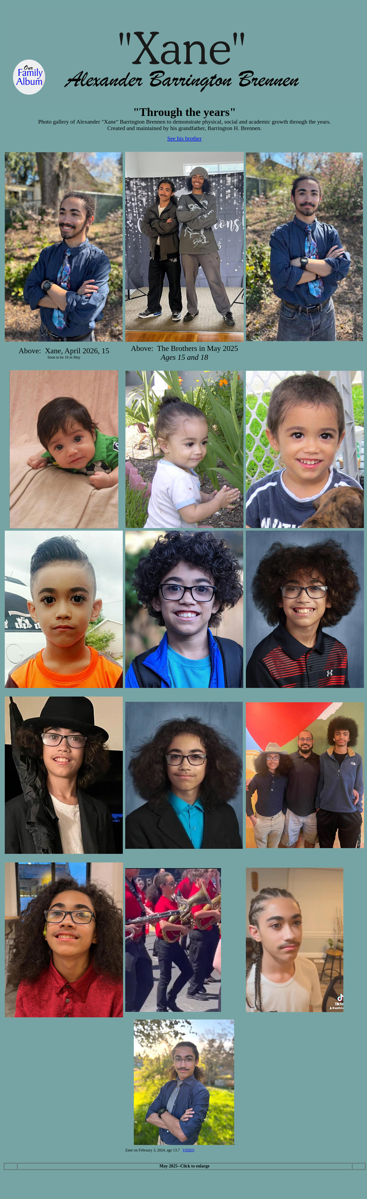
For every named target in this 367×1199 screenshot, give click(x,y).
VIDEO (188, 1150)
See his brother (184, 138)
